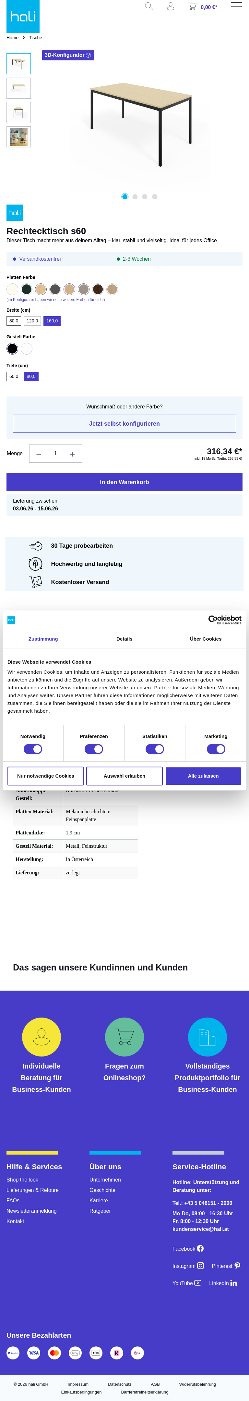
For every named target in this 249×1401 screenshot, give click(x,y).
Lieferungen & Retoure (32, 1190)
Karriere (98, 1200)
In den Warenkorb (124, 482)
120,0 (32, 320)
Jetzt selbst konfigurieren (124, 423)
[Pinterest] (226, 1266)
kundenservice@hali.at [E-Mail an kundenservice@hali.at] (200, 1229)
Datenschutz (119, 1384)
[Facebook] (188, 1249)
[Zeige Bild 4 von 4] (154, 196)
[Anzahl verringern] (38, 453)
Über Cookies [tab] (206, 639)
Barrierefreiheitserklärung (145, 1392)
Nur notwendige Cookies (45, 776)
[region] (124, 126)
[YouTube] (186, 1283)
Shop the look (22, 1179)
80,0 (13, 320)
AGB (155, 1384)
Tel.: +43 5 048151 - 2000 (202, 1203)
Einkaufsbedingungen (81, 1392)
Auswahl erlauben (124, 776)
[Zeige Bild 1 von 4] (124, 196)
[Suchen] (151, 8)
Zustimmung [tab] (43, 639)
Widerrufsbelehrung (197, 1384)
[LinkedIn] (223, 1283)
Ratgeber (100, 1211)
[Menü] (237, 8)
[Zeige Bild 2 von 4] (134, 196)
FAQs (12, 1200)
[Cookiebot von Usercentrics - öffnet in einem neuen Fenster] (213, 620)
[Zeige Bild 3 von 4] (144, 196)
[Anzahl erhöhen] (72, 453)
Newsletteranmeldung (31, 1211)
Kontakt (15, 1221)
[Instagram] (188, 1266)
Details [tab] (124, 639)
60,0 (13, 376)
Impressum (78, 1384)
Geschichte (102, 1190)
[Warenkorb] (205, 9)
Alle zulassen (203, 776)
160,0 (52, 320)
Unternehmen (105, 1179)
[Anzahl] (55, 453)
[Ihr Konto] (173, 8)
